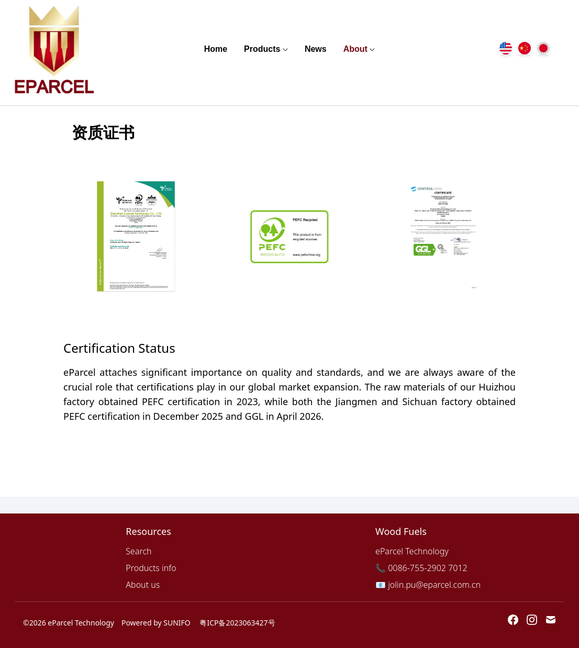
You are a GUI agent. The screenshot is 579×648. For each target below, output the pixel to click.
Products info (151, 568)
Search (138, 551)
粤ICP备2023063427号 (237, 623)
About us (143, 584)
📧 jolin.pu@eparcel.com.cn (428, 584)
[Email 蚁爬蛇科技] (550, 620)
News (316, 48)
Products (262, 48)
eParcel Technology (412, 551)
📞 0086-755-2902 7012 (421, 568)
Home (215, 48)
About (355, 48)
